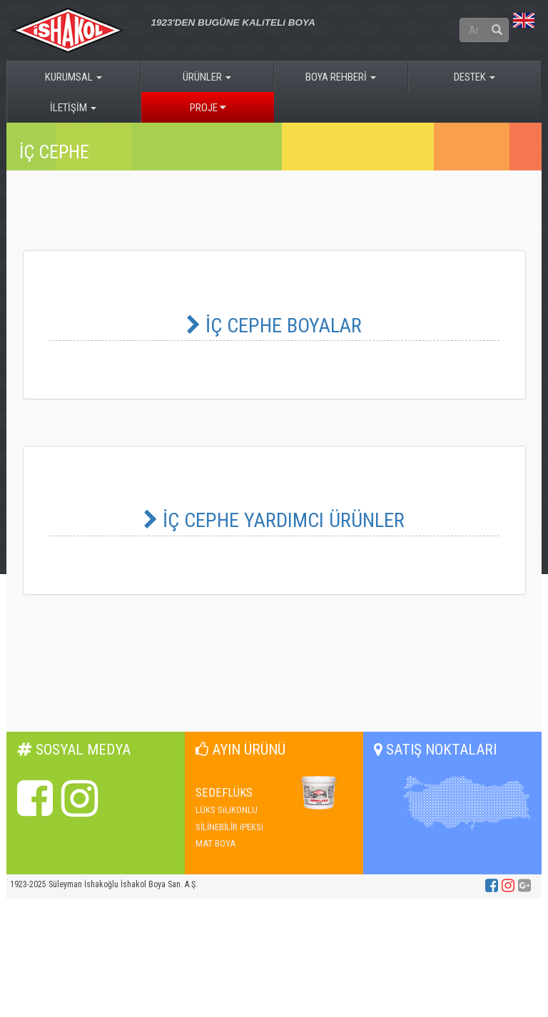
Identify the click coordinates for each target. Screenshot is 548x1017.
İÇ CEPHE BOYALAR (274, 325)
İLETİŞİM (73, 107)
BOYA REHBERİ (340, 77)
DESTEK (474, 77)
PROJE (207, 107)
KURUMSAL (73, 77)
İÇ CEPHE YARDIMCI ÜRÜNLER (274, 520)
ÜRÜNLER (207, 77)
